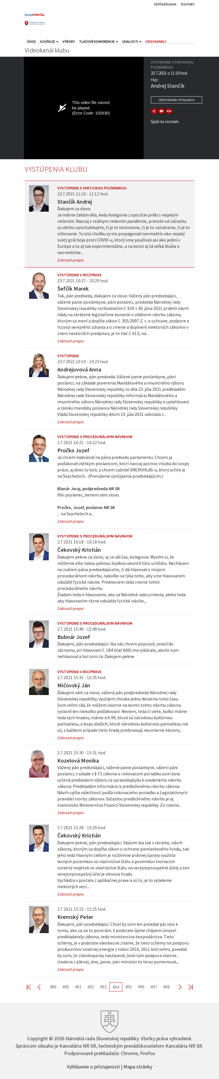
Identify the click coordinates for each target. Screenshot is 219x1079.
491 (78, 987)
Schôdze (49, 41)
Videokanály (156, 41)
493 (103, 987)
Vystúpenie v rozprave (79, 274)
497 (153, 987)
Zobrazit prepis (70, 260)
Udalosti (131, 41)
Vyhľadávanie (165, 4)
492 (90, 987)
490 (65, 987)
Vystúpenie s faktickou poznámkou (92, 188)
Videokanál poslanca (176, 100)
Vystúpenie (68, 355)
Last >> (187, 986)
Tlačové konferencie (98, 41)
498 (166, 987)
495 (128, 987)
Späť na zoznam (165, 121)
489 (53, 987)
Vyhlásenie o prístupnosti (93, 1066)
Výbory (68, 41)
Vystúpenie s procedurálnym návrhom (94, 436)
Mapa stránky (137, 1066)
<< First (32, 986)
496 (141, 987)
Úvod (31, 41)
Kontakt (187, 4)
